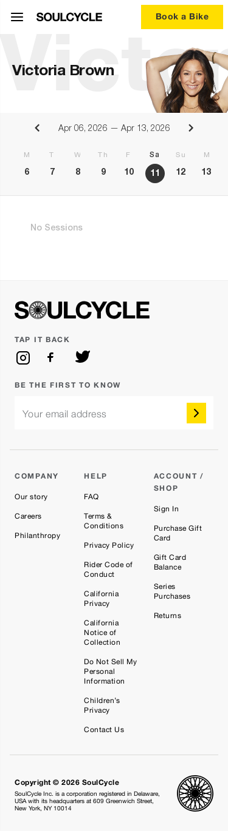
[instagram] (23, 358)
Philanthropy (37, 535)
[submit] (196, 413)
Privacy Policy (109, 545)
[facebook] (52, 358)
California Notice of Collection (102, 633)
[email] (114, 412)
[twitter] (82, 358)
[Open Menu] (17, 17)
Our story (31, 497)
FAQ (91, 497)
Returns (168, 615)
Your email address (64, 414)
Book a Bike (182, 16)
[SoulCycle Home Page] (69, 17)
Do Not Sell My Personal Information (110, 671)
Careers (28, 516)
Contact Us (104, 729)
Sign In (166, 509)
